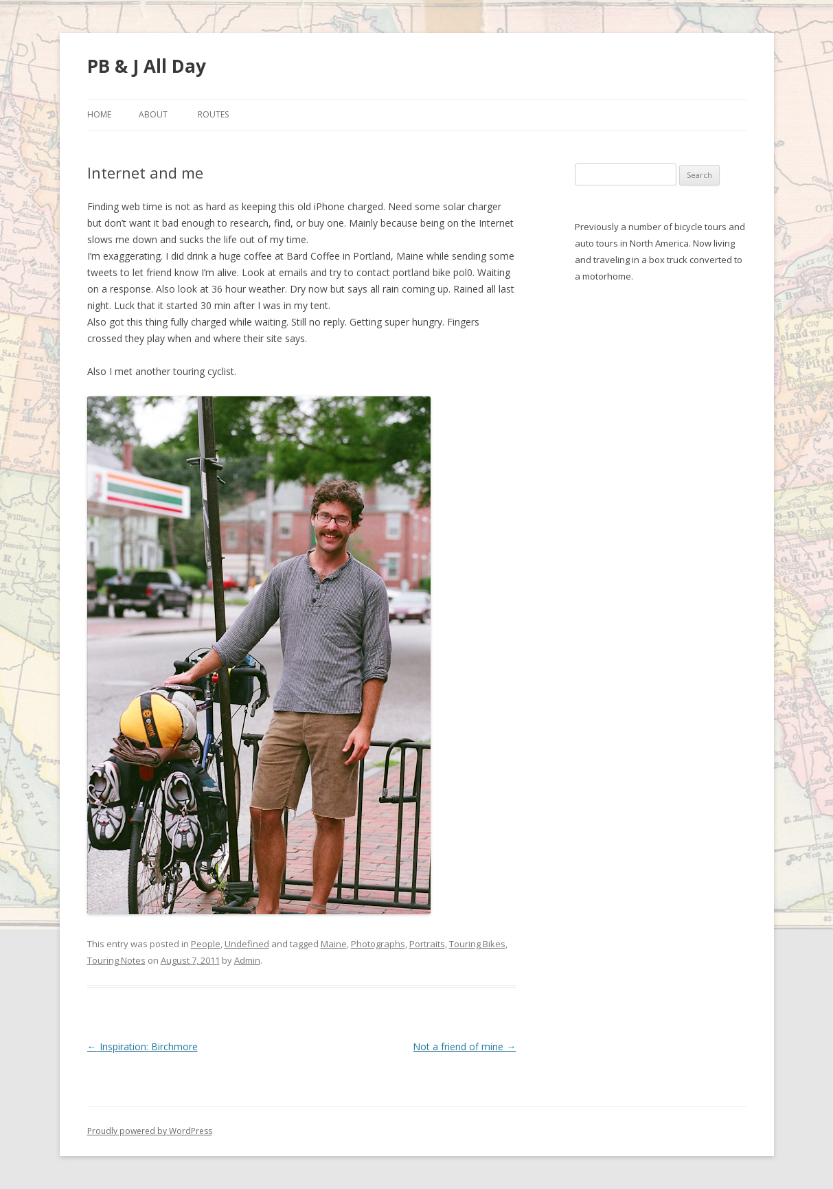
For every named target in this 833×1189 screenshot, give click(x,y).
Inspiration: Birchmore (142, 1046)
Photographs (378, 944)
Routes (213, 114)
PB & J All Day (146, 66)
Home (99, 114)
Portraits (427, 944)
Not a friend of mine (464, 1046)
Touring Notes (116, 960)
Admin (247, 960)
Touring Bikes (477, 944)
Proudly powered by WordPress (149, 1131)
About (153, 114)
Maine (334, 944)
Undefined (247, 944)
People (205, 944)
